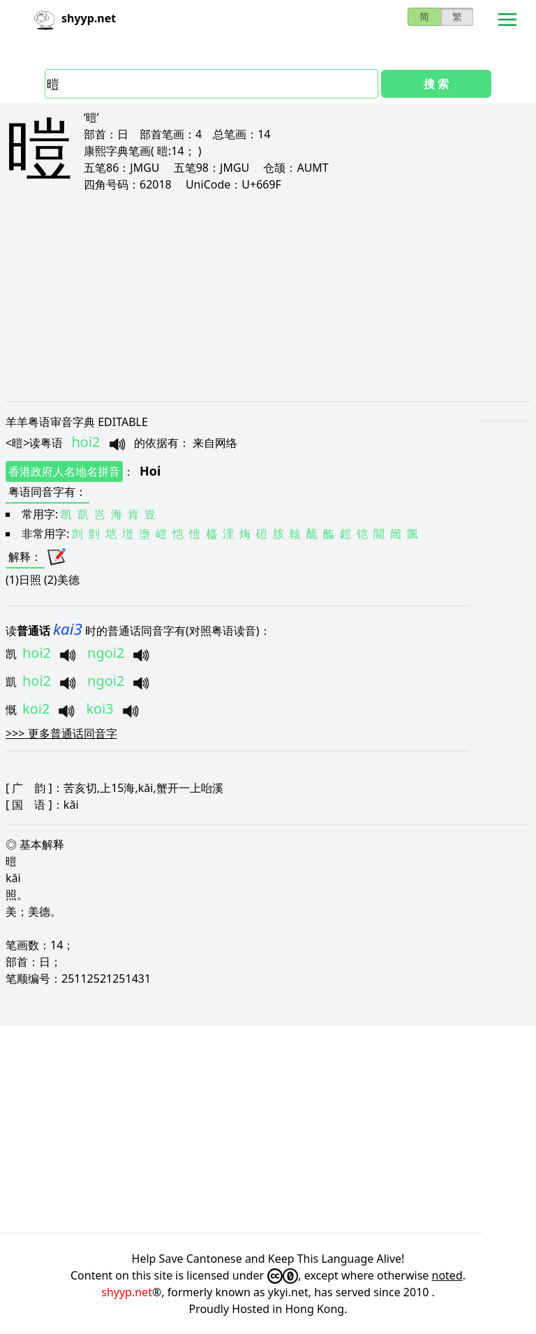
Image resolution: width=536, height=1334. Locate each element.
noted (447, 1275)
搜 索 (436, 83)
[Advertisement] (268, 296)
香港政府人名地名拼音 (64, 471)
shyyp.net (126, 1292)
